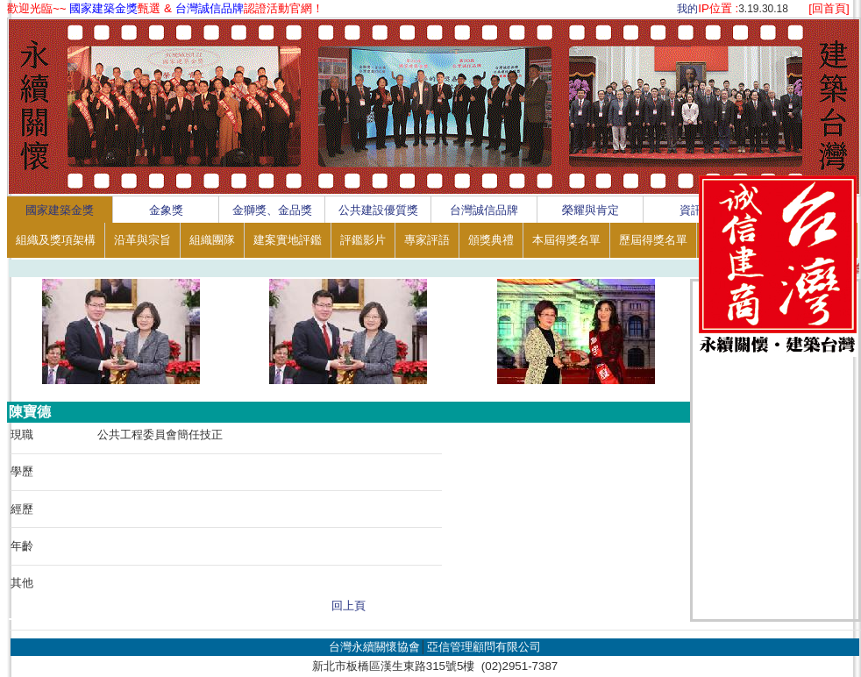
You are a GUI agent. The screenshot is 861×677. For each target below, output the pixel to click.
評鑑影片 (363, 239)
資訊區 (697, 210)
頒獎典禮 (491, 239)
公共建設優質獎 (378, 210)
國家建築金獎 (59, 210)
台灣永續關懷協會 (374, 646)
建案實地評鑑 (287, 239)
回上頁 (348, 605)
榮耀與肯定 (590, 210)
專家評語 (427, 239)
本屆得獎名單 (566, 239)
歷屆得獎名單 (653, 239)
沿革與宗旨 (142, 239)
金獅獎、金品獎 (272, 210)
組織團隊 (212, 239)
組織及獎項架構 (56, 239)
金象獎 (166, 210)
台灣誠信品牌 (484, 210)
